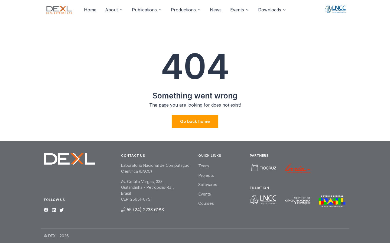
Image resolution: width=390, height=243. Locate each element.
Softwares (207, 184)
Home (90, 9)
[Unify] (59, 9)
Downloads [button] (269, 9)
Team (203, 165)
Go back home (195, 121)
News (216, 9)
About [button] (111, 9)
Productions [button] (183, 9)
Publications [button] (144, 9)
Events (204, 194)
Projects (206, 175)
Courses (206, 203)
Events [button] (237, 9)
